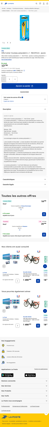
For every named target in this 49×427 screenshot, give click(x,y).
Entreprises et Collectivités (20, 406)
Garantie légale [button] (24, 92)
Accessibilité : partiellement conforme (18, 421)
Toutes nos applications (41, 369)
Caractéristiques (24, 179)
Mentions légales (6, 423)
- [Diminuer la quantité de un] (3, 79)
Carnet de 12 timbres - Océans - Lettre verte (11, 275)
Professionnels (5, 406)
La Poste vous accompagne (24, 401)
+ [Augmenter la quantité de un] (15, 79)
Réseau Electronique (26, 206)
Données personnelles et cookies (19, 423)
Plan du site (5, 421)
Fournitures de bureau (18, 8)
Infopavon (24, 226)
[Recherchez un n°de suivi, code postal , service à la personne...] (36, 4)
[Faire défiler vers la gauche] (4, 266)
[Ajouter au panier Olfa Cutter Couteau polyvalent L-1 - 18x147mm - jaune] (24, 86)
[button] (43, 3)
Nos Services (24, 386)
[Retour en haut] (46, 413)
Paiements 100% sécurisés (13, 351)
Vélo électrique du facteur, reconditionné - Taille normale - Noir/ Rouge (31, 275)
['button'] (9, 3)
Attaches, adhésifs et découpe (32, 8)
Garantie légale (24, 184)
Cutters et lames (6, 10)
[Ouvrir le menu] (2, 3)
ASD (14, 70)
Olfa (2, 51)
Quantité (3, 75)
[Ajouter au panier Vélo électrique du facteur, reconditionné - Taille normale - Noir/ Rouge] (38, 281)
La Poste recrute (5, 410)
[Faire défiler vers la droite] (45, 266)
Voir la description (6, 59)
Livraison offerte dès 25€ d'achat (14, 357)
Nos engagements (11, 362)
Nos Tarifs (24, 396)
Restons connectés (24, 381)
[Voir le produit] (17, 281)
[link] (10, 417)
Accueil (3, 8)
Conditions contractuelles (34, 421)
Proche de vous (10, 345)
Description (24, 109)
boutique (9, 8)
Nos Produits (24, 391)
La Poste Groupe (34, 406)
